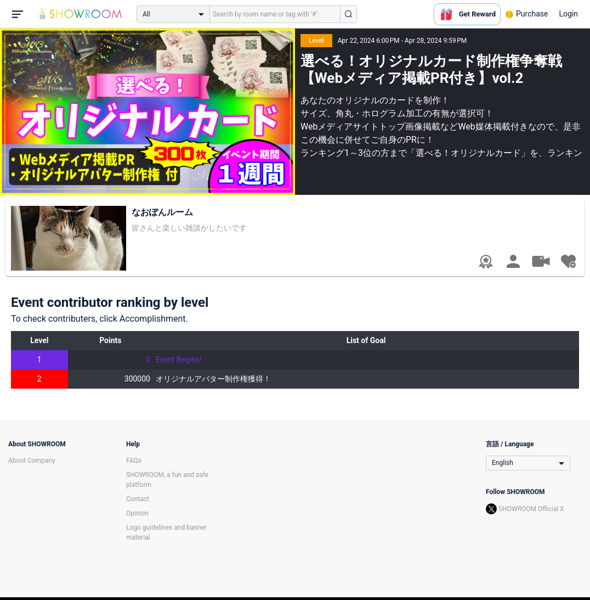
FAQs (133, 460)
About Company (31, 460)
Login (568, 13)
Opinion (137, 513)
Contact (137, 499)
